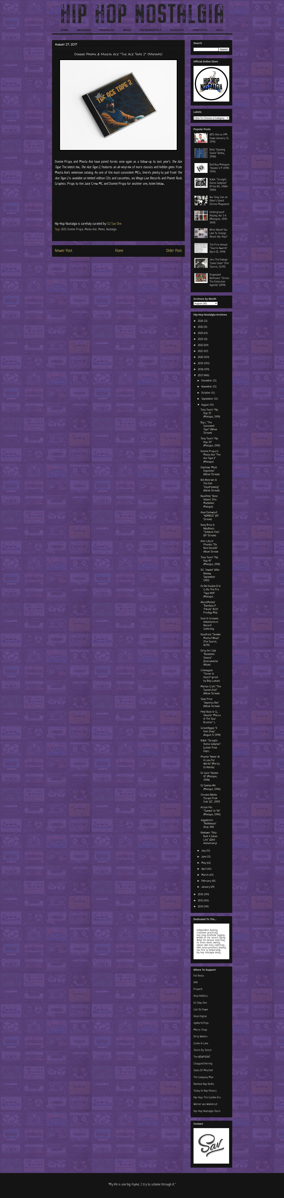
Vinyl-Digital (200, 1016)
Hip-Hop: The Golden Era (207, 1097)
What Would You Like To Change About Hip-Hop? (218, 233)
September (207, 399)
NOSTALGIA (107, 30)
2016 (201, 894)
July (203, 850)
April (204, 869)
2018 (201, 369)
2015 (201, 900)
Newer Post (63, 251)
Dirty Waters (200, 1036)
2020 (201, 357)
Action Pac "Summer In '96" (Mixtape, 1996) (211, 811)
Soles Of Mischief (203, 1070)
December (207, 380)
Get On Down (201, 1009)
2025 (201, 327)
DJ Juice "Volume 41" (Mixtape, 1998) (209, 777)
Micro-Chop (200, 1029)
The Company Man (203, 1077)
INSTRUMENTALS (151, 30)
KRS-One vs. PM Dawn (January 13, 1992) (219, 138)
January (206, 887)
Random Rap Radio (204, 1084)
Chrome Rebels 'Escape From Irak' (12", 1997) (210, 798)
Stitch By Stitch (203, 1050)
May (204, 863)
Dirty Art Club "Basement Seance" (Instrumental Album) (209, 657)
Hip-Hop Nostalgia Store (207, 1111)
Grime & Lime (201, 1043)
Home (119, 251)
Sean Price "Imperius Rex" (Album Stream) (210, 703)
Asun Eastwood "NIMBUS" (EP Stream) (210, 516)
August (205, 405)
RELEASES (84, 30)
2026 (201, 321)
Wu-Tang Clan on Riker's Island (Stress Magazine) (219, 201)
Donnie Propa (75, 229)
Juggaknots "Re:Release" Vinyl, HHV (209, 824)
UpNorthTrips (201, 1023)
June (204, 856)
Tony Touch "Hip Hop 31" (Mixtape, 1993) (210, 413)
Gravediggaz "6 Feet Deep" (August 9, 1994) (211, 732)
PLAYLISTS (177, 30)
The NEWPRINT (202, 1057)
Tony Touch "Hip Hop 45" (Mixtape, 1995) (210, 561)
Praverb (198, 989)
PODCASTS (200, 30)
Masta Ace (91, 229)
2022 (201, 345)
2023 (201, 339)
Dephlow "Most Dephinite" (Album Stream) (210, 471)
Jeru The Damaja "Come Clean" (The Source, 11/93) (219, 263)
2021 (201, 351)
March (205, 875)
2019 (201, 363)
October (206, 393)
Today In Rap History (205, 1090)
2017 (63, 229)
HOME (64, 30)
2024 (201, 333)
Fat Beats (199, 975)
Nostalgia (111, 229)
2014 (201, 906)
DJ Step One (200, 1003)
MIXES (127, 30)
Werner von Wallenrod (205, 1104)
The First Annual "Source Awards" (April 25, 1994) (218, 248)
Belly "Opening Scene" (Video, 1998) (217, 153)
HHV (196, 982)
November (207, 386)
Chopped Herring (203, 1063)
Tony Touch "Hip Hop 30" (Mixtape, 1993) (210, 442)
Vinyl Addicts (201, 996)
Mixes (101, 229)
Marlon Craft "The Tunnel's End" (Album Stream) (211, 690)
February (206, 881)
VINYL (219, 30)
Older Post (174, 251)
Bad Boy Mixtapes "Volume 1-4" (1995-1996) (220, 168)
